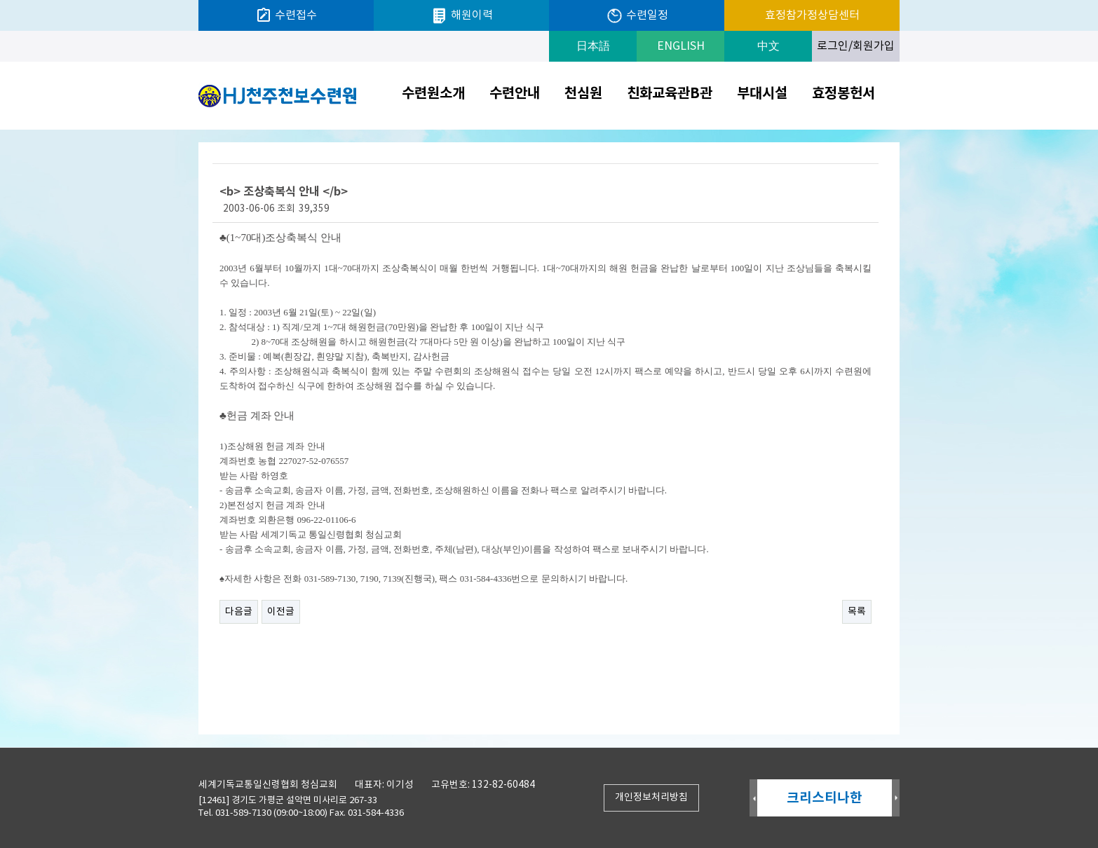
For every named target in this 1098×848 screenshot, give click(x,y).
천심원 (583, 94)
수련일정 (637, 16)
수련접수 (286, 15)
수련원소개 (433, 94)
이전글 (280, 611)
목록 (857, 611)
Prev (753, 798)
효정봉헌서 (843, 94)
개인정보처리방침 (651, 797)
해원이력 (462, 16)
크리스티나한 (824, 798)
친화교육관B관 (669, 94)
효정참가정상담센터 (812, 15)
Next (896, 798)
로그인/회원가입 (856, 46)
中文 (768, 46)
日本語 (593, 46)
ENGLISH (681, 46)
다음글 (238, 611)
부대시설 (762, 94)
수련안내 (514, 94)
